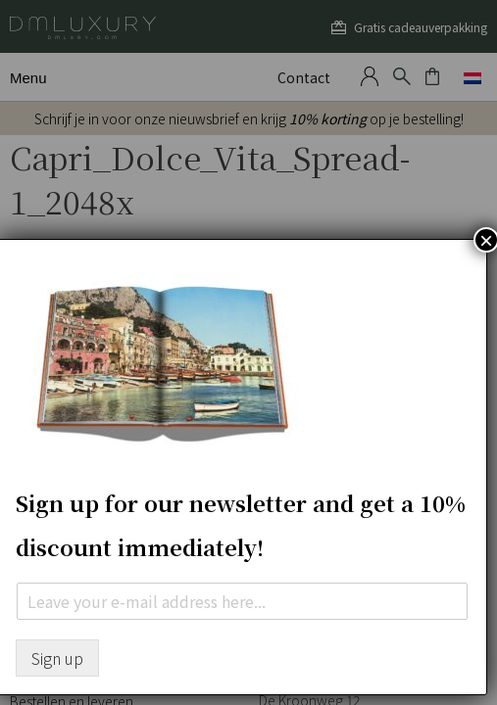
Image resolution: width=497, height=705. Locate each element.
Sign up (57, 658)
